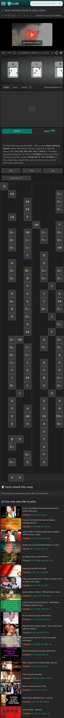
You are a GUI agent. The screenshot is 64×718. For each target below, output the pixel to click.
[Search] (60, 3)
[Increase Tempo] (14, 53)
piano (15, 87)
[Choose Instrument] (30, 87)
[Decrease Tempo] (3, 53)
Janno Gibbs (39, 10)
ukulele (24, 87)
